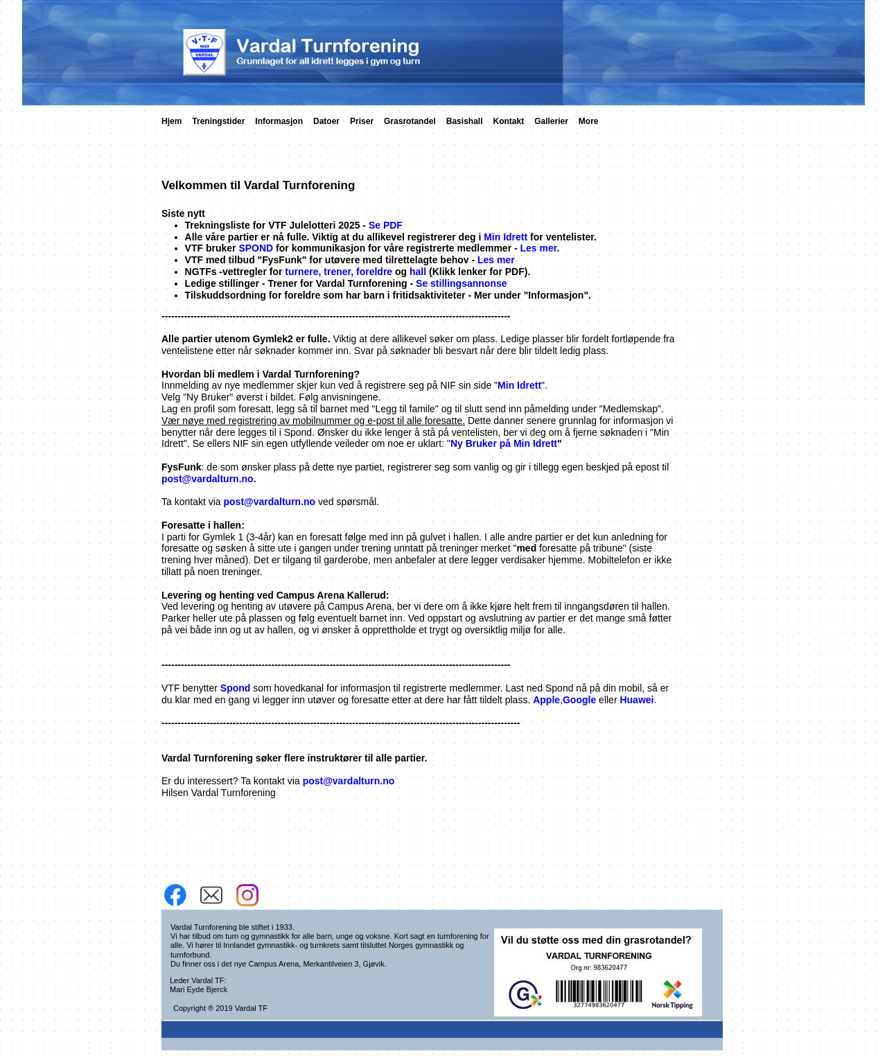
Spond (235, 688)
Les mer (538, 248)
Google (579, 699)
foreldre (374, 271)
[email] (211, 895)
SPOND (255, 248)
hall (419, 271)
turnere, (303, 271)
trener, (338, 271)
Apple (546, 699)
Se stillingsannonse (461, 283)
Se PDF (386, 225)
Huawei (636, 699)
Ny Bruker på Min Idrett (503, 443)
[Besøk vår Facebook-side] (175, 895)
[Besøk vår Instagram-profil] (247, 895)
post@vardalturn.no (207, 478)
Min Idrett (505, 237)
